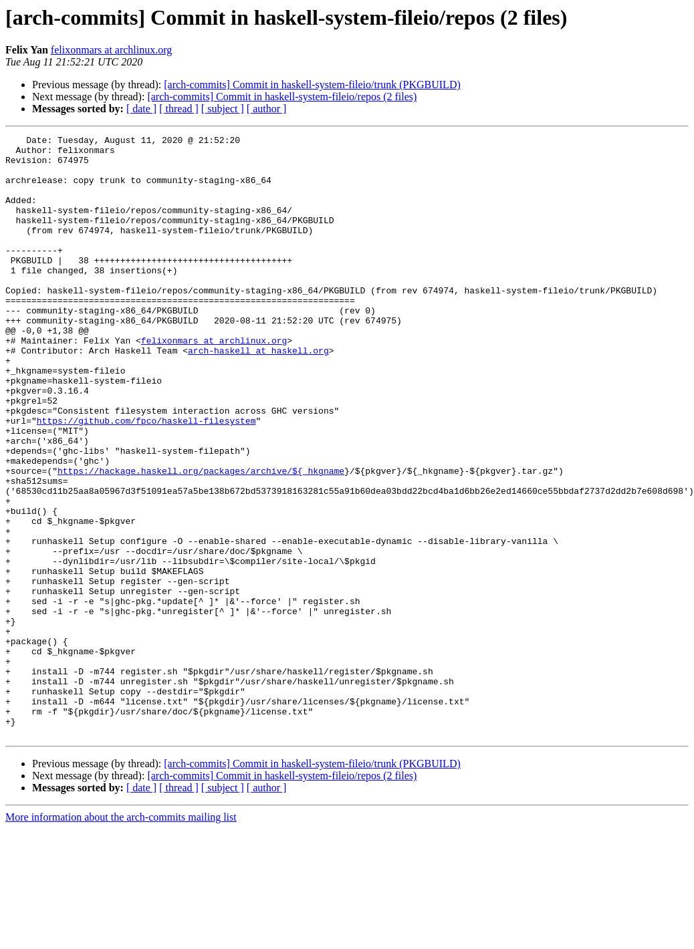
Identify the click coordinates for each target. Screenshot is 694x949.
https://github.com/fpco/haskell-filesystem (146, 478)
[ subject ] (222, 108)
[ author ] (267, 108)
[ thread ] (179, 108)
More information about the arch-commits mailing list (121, 937)
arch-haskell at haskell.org (258, 394)
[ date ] (141, 108)
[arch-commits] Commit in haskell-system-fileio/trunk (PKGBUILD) (312, 84)
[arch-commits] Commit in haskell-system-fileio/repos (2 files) (282, 96)
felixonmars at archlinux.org (111, 49)
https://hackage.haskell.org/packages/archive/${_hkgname (200, 539)
